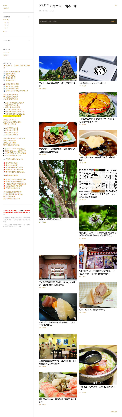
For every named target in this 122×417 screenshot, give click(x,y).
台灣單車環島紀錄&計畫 (14, 159)
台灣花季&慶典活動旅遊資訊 (15, 184)
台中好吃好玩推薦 (11, 128)
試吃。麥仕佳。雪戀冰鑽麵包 (92, 309)
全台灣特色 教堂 (11, 163)
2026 (5, 20)
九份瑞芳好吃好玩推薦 (13, 109)
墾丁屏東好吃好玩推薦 (11, 145)
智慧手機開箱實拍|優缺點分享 (15, 153)
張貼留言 (44, 88)
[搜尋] (116, 5)
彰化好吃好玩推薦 (11, 130)
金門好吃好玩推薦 (12, 86)
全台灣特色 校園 (11, 165)
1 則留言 (44, 222)
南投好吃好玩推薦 (11, 132)
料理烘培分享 (10, 196)
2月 (6, 25)
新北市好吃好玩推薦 (12, 107)
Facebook (6, 52)
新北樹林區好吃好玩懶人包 (15, 112)
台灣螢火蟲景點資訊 (12, 188)
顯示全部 (113, 21)
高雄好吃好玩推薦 (9, 143)
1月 (6, 28)
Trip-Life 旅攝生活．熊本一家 (58, 6)
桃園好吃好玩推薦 (9, 120)
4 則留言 (84, 392)
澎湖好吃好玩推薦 (12, 84)
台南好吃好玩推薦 (9, 141)
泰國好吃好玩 (10, 74)
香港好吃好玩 (10, 78)
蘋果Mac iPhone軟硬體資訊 (14, 149)
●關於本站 (6, 8)
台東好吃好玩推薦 (11, 99)
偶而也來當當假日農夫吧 (50, 219)
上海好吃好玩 (10, 80)
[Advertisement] (78, 40)
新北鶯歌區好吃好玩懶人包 (15, 114)
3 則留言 (44, 154)
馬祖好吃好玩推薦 (12, 89)
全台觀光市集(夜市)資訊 (14, 167)
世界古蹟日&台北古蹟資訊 (15, 172)
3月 (7, 22)
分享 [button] (40, 88)
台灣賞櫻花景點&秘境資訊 (15, 182)
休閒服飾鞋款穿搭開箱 (13, 192)
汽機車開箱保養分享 (12, 199)
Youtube (5, 55)
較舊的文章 (114, 412)
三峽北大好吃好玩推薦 (13, 116)
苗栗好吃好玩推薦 (9, 124)
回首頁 (5, 5)
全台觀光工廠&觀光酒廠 (14, 170)
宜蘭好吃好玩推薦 (11, 95)
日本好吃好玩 (10, 76)
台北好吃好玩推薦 (11, 105)
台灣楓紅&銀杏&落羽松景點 (15, 179)
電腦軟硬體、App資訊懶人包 (15, 151)
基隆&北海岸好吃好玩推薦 (14, 103)
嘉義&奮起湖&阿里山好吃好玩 (14, 138)
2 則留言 (84, 312)
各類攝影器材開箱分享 (12, 155)
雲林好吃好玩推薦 (11, 135)
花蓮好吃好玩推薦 (11, 97)
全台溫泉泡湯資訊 (11, 176)
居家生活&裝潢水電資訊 (14, 194)
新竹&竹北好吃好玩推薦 (12, 122)
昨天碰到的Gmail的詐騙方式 (92, 83)
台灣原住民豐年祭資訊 (13, 186)
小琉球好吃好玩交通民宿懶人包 (16, 91)
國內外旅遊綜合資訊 (12, 72)
